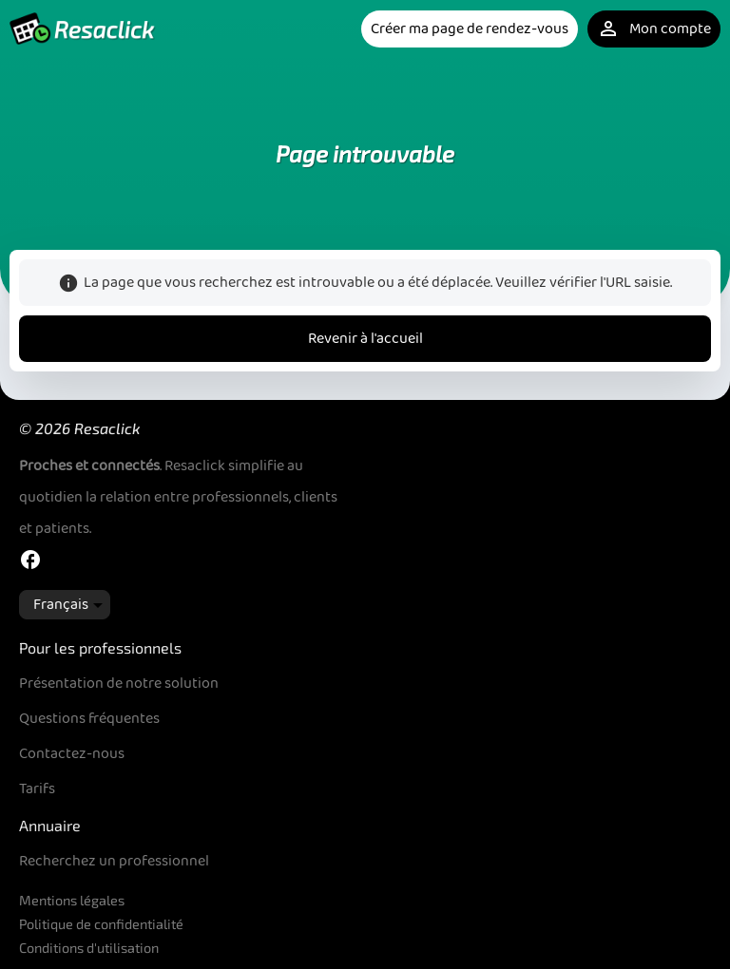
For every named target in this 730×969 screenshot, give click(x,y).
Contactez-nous (72, 754)
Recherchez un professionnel (114, 861)
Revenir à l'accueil (365, 338)
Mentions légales (72, 900)
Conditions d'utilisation (89, 948)
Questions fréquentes (89, 718)
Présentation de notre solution (119, 683)
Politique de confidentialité (101, 924)
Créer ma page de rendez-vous (469, 29)
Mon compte (654, 29)
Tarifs (37, 789)
